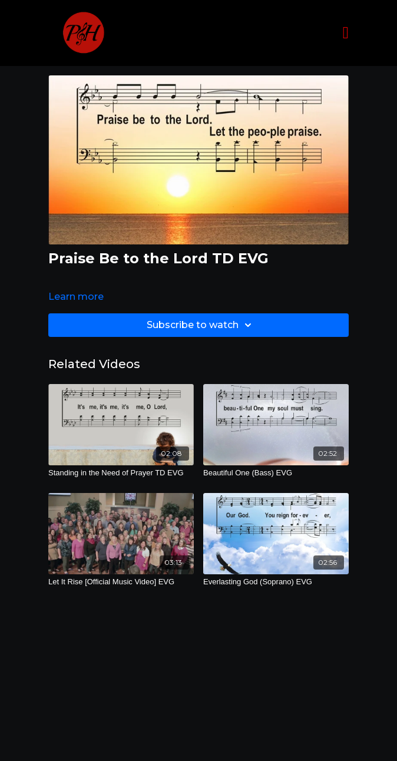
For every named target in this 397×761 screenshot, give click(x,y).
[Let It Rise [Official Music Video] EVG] (121, 582)
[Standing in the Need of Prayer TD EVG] (121, 473)
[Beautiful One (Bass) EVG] (276, 473)
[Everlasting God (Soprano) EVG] (276, 582)
